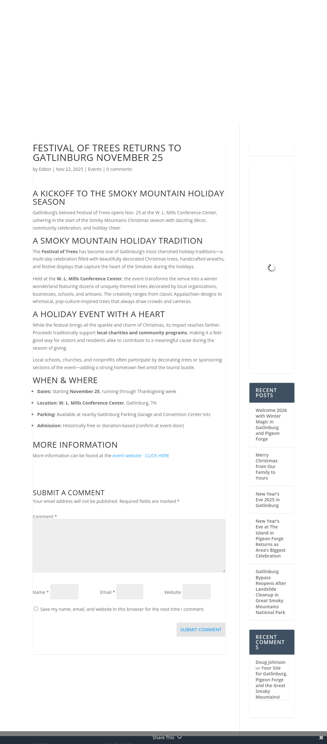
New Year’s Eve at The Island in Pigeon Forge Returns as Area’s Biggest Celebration (271, 538)
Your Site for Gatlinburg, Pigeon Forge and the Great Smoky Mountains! (271, 682)
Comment (45, 516)
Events (95, 169)
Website (172, 592)
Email (107, 592)
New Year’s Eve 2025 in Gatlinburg (268, 499)
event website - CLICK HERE (140, 455)
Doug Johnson (271, 662)
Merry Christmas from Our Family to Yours (267, 466)
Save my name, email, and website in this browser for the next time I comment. (122, 609)
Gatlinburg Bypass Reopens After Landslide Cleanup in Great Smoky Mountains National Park (271, 591)
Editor (45, 169)
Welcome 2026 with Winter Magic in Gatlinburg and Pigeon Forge (271, 424)
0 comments (119, 169)
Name (41, 592)
